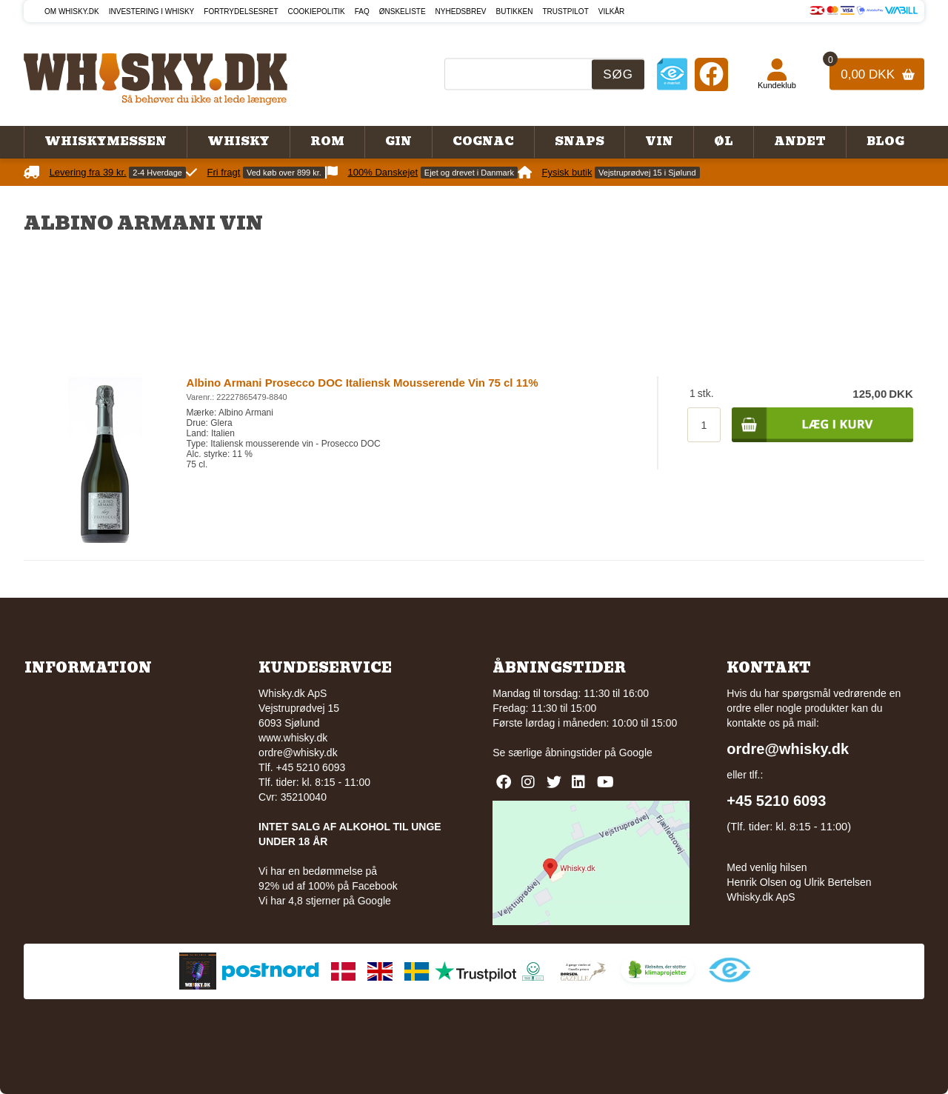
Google (635, 752)
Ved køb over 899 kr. (284, 172)
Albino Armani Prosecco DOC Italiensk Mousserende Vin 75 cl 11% (362, 382)
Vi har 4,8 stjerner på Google (324, 901)
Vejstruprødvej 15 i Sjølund (646, 172)
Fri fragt (224, 172)
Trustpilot (566, 11)
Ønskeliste (402, 11)
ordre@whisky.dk (298, 752)
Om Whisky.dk (71, 11)
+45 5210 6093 (776, 800)
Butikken (514, 11)
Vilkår (611, 11)
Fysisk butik (567, 172)
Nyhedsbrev (461, 11)
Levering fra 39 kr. (88, 172)
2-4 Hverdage (157, 172)
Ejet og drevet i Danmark (469, 172)
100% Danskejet (383, 172)
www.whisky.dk (292, 738)
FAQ (362, 11)
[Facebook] (711, 74)
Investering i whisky (152, 11)
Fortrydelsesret (241, 11)
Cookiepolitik (316, 11)
